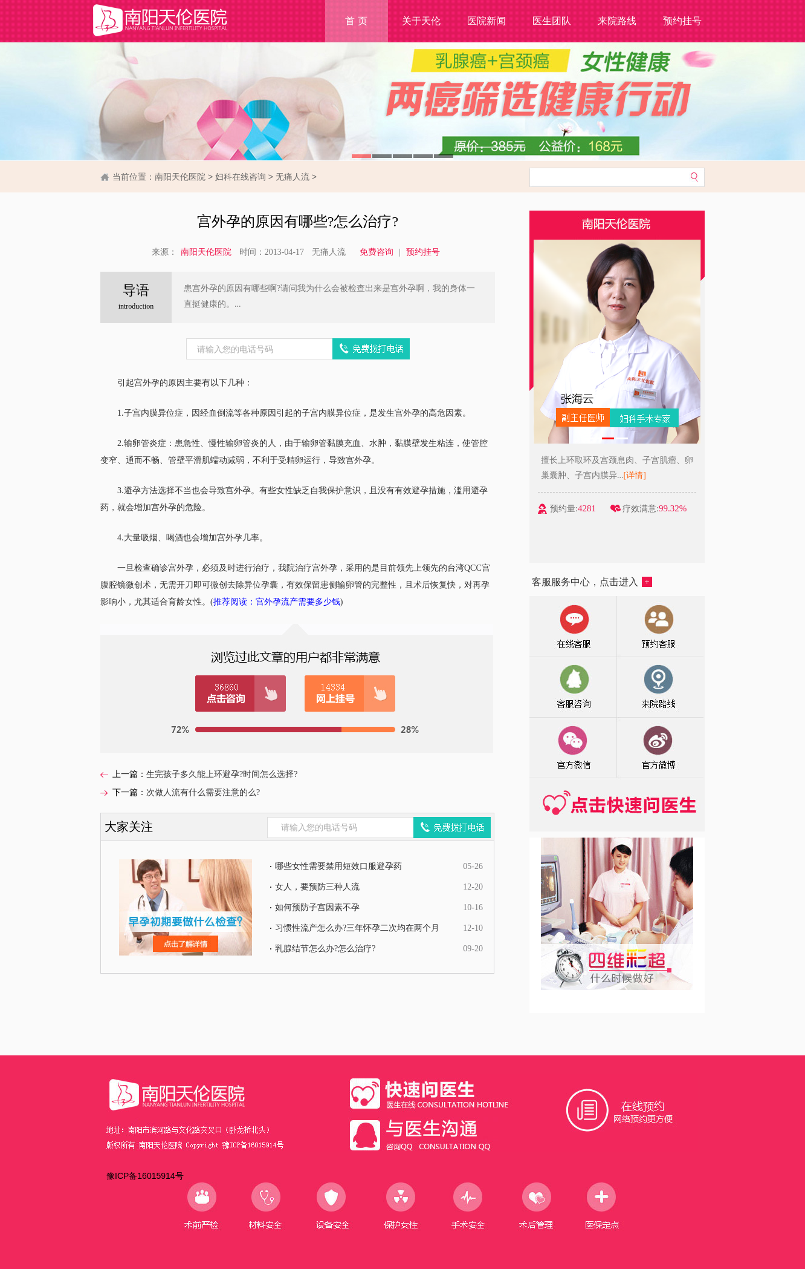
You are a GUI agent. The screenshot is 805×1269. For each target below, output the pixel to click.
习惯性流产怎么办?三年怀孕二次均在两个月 (357, 928)
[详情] (647, 475)
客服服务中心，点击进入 (592, 582)
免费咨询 (376, 252)
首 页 (356, 21)
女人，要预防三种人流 (317, 886)
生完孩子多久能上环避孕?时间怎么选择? (221, 774)
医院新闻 (486, 21)
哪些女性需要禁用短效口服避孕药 (338, 866)
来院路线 (617, 21)
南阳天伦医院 (180, 177)
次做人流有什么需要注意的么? (203, 792)
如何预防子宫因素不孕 (317, 907)
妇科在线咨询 (240, 177)
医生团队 (551, 21)
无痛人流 (292, 177)
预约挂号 (682, 21)
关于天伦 (421, 21)
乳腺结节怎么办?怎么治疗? (325, 948)
